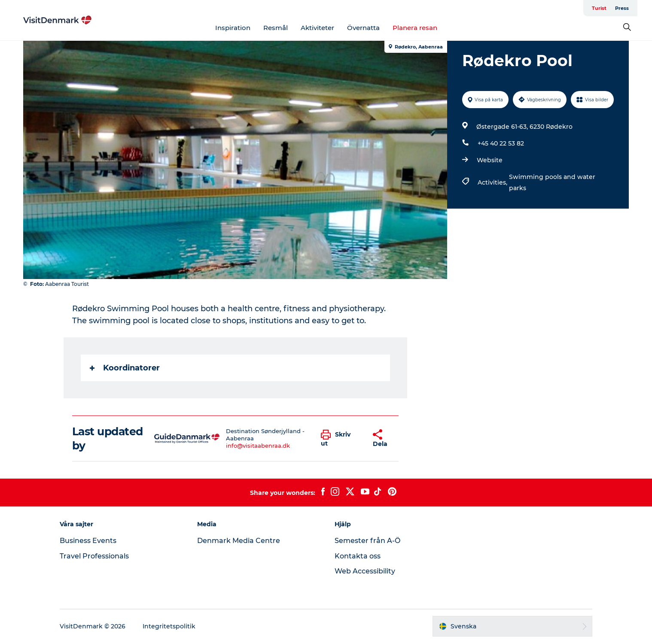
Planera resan (415, 28)
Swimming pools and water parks (552, 182)
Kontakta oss (358, 556)
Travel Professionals (94, 556)
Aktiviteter (317, 28)
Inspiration (232, 28)
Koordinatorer (125, 368)
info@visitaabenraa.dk (258, 445)
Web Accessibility (365, 571)
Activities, (493, 182)
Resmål (275, 28)
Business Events (88, 541)
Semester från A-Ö (367, 541)
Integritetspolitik (169, 626)
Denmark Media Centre (238, 541)
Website (490, 160)
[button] (340, 439)
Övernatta (363, 28)
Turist (599, 8)
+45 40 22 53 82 (501, 143)
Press (622, 8)
